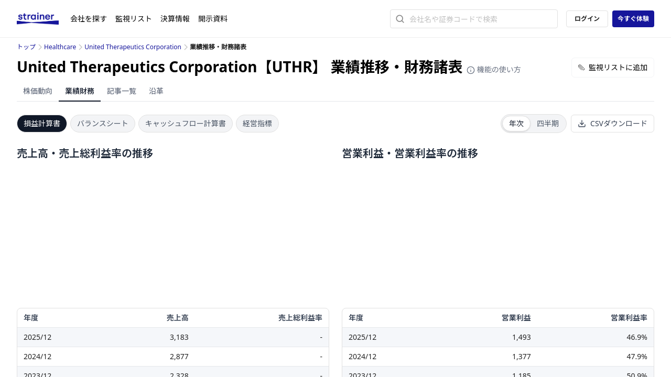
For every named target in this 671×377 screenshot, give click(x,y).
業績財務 (79, 91)
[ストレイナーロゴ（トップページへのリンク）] (43, 19)
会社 (88, 19)
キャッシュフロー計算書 (185, 123)
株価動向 (37, 91)
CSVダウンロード (612, 123)
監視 (133, 19)
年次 (516, 123)
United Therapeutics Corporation (132, 46)
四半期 (548, 123)
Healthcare (60, 46)
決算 (175, 19)
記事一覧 (121, 91)
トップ (26, 46)
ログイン (587, 18)
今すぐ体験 (633, 18)
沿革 (156, 91)
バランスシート (102, 123)
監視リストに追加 (612, 67)
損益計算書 (42, 123)
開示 (213, 19)
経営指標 (257, 123)
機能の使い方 (494, 69)
